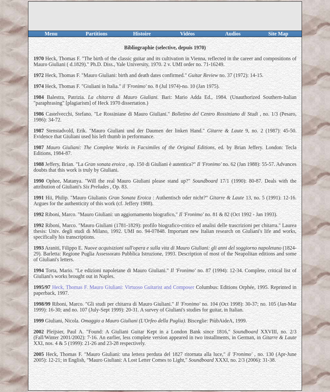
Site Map (278, 33)
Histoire (142, 33)
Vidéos (187, 33)
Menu (51, 33)
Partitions (97, 33)
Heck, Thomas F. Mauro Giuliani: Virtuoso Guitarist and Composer (123, 287)
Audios (232, 33)
